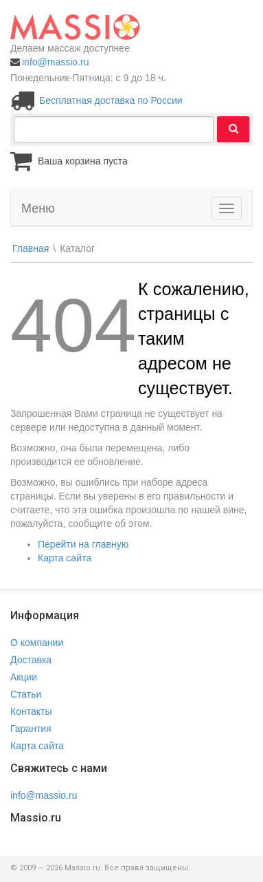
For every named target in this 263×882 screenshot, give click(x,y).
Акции (23, 676)
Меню (38, 208)
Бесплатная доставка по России (111, 100)
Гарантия (31, 728)
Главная (30, 248)
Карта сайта (64, 557)
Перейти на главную (83, 544)
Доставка (31, 659)
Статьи (25, 694)
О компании (36, 642)
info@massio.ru (55, 61)
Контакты (31, 711)
